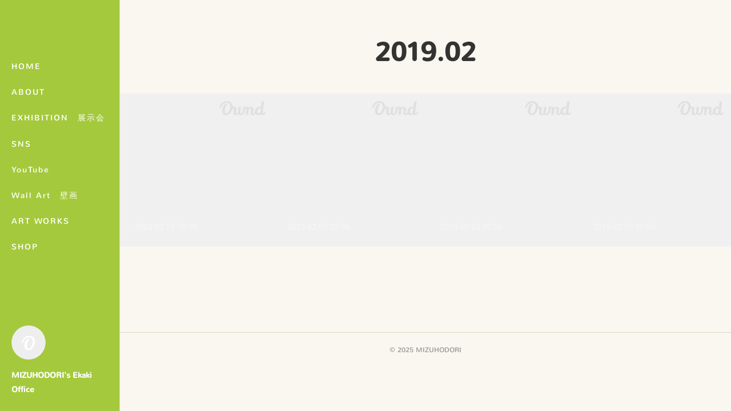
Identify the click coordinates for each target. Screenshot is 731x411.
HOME (26, 66)
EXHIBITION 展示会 (58, 117)
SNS (21, 144)
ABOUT (28, 92)
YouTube (30, 169)
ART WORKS (40, 221)
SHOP (24, 246)
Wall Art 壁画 (44, 195)
